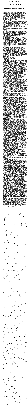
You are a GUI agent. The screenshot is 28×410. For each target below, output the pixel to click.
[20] (11, 408)
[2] (4, 407)
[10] (17, 407)
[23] (17, 408)
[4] (7, 407)
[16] (3, 408)
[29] (10, 409)
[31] (14, 409)
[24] (19, 408)
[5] (9, 407)
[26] (22, 408)
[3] (6, 407)
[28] (26, 408)
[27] (24, 408)
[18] (7, 408)
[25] (21, 408)
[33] (18, 409)
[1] (3, 407)
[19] (9, 408)
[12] (20, 407)
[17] (5, 408)
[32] (16, 409)
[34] (20, 409)
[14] (24, 407)
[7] (12, 407)
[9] (15, 407)
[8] (13, 407)
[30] (12, 409)
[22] (15, 408)
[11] (18, 407)
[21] (13, 408)
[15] (26, 407)
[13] (22, 407)
